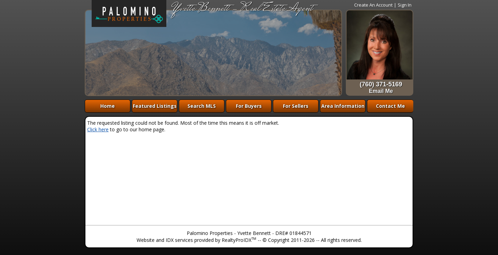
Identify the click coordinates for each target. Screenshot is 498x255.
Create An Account (373, 5)
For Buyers (249, 106)
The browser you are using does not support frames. (213, 53)
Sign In (405, 5)
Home (107, 106)
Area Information (343, 106)
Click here (98, 129)
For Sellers (295, 106)
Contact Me (390, 106)
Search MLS (201, 106)
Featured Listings (155, 106)
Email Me (381, 91)
